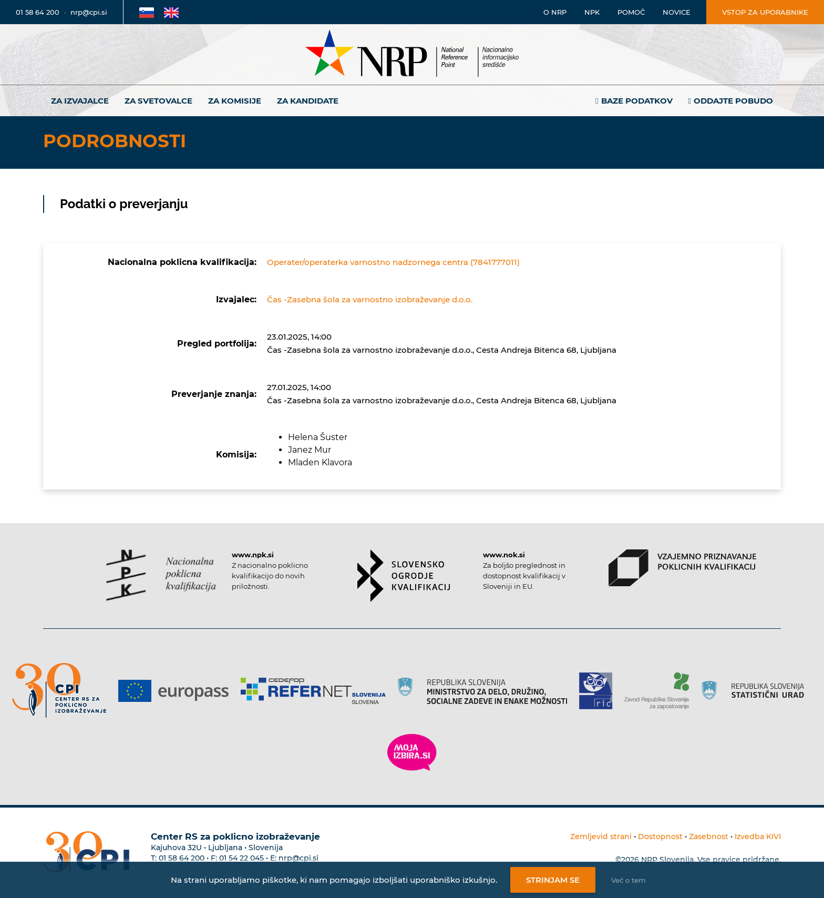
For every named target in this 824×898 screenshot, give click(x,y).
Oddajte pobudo (733, 101)
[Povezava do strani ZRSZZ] (660, 691)
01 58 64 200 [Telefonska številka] (37, 12)
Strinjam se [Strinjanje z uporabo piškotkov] (553, 880)
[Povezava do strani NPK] (161, 575)
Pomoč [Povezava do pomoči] (631, 12)
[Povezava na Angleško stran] (171, 12)
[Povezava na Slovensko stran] (146, 12)
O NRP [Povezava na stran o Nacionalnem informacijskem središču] (554, 12)
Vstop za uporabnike (765, 12)
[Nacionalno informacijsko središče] (412, 54)
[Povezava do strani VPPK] (682, 567)
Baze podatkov (637, 101)
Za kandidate (307, 101)
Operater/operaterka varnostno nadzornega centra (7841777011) (393, 262)
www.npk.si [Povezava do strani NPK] (253, 554)
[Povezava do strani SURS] (756, 691)
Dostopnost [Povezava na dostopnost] (660, 836)
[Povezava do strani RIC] (600, 691)
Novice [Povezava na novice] (677, 12)
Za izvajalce (80, 101)
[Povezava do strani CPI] (63, 690)
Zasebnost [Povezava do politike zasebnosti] (708, 836)
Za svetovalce (158, 101)
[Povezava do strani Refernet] (317, 691)
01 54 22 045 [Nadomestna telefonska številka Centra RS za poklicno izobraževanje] (241, 858)
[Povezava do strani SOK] (403, 575)
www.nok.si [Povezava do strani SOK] (504, 554)
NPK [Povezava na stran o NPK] (592, 12)
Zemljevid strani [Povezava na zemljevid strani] (601, 836)
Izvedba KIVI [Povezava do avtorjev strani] (758, 836)
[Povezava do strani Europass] (177, 691)
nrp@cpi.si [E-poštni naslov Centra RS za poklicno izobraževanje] (298, 858)
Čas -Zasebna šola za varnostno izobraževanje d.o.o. (369, 299)
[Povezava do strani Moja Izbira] (412, 752)
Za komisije (234, 101)
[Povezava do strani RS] (486, 691)
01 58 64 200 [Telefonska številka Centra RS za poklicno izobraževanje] (181, 858)
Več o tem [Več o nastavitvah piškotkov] (628, 880)
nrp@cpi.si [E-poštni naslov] (88, 12)
